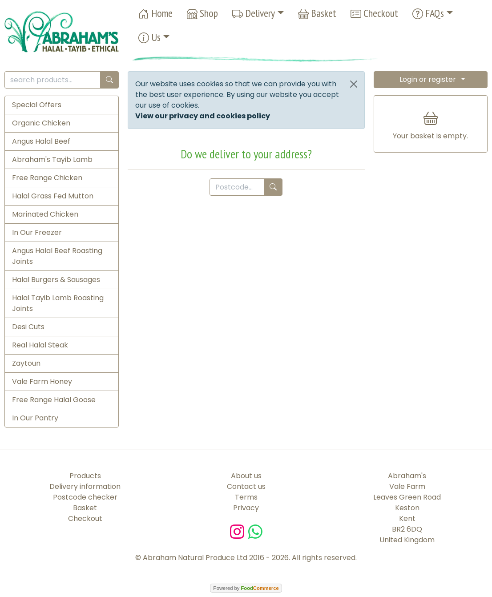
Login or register (428, 79)
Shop (202, 13)
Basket (317, 13)
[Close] (353, 84)
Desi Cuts (28, 327)
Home (155, 13)
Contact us (246, 486)
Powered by (245, 588)
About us (246, 476)
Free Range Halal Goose (54, 400)
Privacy (246, 508)
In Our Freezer (37, 232)
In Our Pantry (35, 418)
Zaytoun (26, 363)
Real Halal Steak (40, 345)
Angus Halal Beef (41, 141)
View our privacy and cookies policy (202, 116)
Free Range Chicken (47, 178)
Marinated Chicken (45, 214)
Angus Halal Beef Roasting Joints (57, 256)
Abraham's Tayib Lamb (52, 159)
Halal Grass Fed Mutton (52, 196)
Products (85, 476)
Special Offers (36, 105)
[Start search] (109, 80)
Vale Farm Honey (42, 381)
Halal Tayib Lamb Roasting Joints (58, 303)
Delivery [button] (253, 13)
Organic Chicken (41, 123)
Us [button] (149, 37)
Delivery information (85, 486)
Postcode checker (85, 497)
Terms (246, 497)
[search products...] (52, 80)
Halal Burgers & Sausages (56, 279)
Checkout (374, 13)
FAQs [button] (428, 13)
